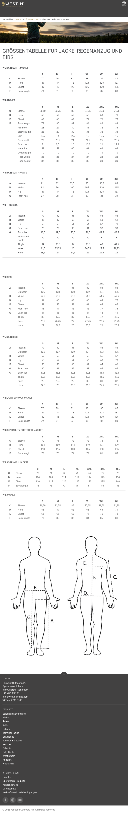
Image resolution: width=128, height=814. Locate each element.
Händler (7, 777)
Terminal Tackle (11, 733)
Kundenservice (10, 784)
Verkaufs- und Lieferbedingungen (20, 792)
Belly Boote (8, 752)
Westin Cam (9, 756)
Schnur (6, 729)
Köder (6, 717)
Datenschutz (9, 788)
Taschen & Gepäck (12, 740)
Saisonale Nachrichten (14, 713)
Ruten (6, 721)
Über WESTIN (32, 19)
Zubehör (7, 748)
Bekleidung (8, 736)
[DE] (13, 4)
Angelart (7, 759)
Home (18, 19)
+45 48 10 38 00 (10, 693)
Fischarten (8, 763)
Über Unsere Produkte (14, 781)
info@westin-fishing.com (15, 696)
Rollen (6, 725)
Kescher (7, 744)
